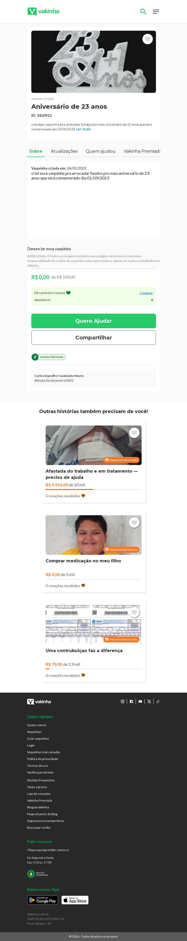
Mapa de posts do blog (42, 814)
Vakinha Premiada (39, 800)
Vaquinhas (34, 732)
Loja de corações (39, 794)
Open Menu (156, 12)
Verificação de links (40, 772)
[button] (93, 62)
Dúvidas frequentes (41, 780)
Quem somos (36, 725)
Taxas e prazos (37, 787)
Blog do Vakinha (38, 807)
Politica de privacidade (42, 759)
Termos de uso (37, 766)
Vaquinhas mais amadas (44, 752)
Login (31, 745)
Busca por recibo (38, 827)
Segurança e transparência (45, 821)
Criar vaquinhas (38, 738)
